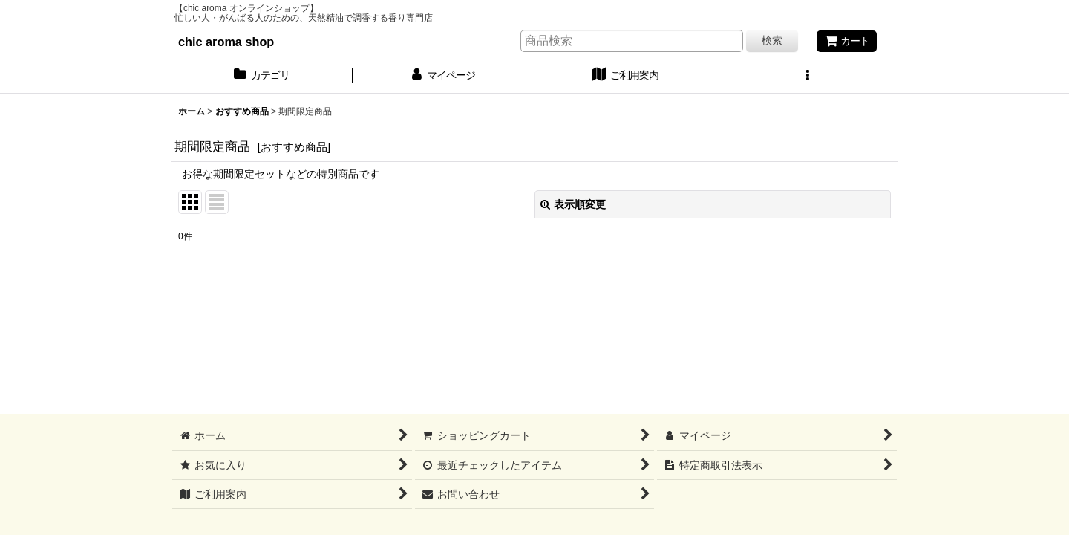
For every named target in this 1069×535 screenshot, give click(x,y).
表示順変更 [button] (573, 204)
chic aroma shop (226, 41)
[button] (807, 76)
